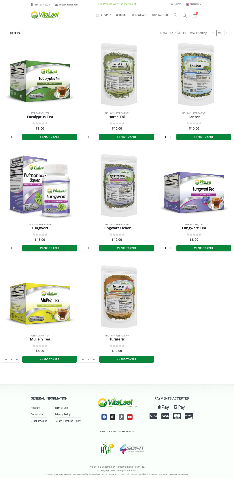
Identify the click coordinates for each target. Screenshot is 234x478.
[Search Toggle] (184, 15)
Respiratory (37, 113)
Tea (47, 113)
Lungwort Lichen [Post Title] (116, 227)
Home (121, 15)
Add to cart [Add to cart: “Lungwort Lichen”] (126, 248)
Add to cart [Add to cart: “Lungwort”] (49, 248)
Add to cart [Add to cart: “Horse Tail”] (126, 137)
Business (176, 4)
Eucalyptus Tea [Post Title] (40, 116)
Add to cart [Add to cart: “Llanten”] (204, 137)
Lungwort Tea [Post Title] (194, 227)
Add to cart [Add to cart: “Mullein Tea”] (49, 359)
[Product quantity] (11, 137)
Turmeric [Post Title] (117, 339)
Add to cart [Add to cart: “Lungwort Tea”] (204, 248)
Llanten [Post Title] (194, 116)
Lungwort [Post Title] (40, 227)
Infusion (110, 113)
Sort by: (182, 32)
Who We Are (139, 15)
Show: (163, 32)
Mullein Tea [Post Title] (40, 339)
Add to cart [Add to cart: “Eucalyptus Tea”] (49, 137)
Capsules (32, 224)
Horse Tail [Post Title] (117, 116)
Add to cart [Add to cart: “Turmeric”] (126, 359)
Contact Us (160, 15)
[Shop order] (201, 33)
